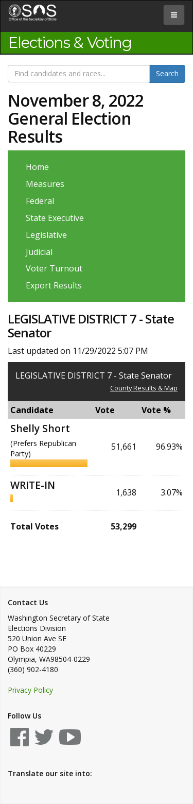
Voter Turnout (54, 268)
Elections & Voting (70, 43)
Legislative (46, 235)
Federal (40, 201)
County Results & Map (144, 387)
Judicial (39, 252)
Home (37, 167)
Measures (45, 184)
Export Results (54, 285)
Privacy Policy (30, 690)
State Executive (55, 218)
